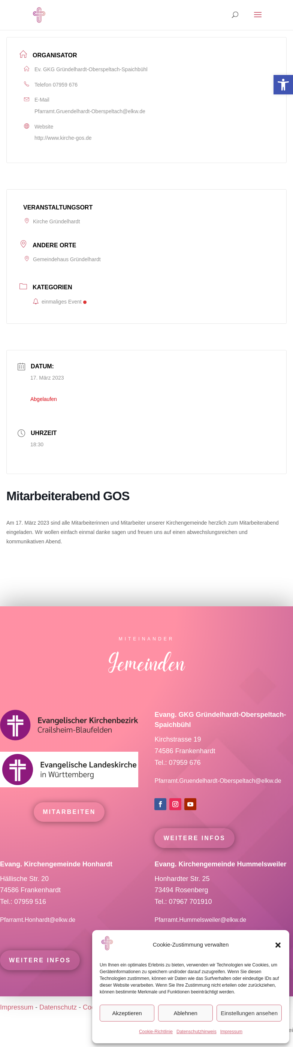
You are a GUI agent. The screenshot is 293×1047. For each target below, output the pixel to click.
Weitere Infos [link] (194, 851)
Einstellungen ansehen (249, 1013)
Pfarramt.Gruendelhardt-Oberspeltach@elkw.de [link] (89, 111)
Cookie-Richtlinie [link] (156, 1031)
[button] (278, 945)
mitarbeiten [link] (69, 826)
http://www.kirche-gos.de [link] (63, 138)
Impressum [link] (231, 1031)
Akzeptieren (127, 1013)
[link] (283, 84)
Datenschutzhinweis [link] (196, 1031)
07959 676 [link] (65, 85)
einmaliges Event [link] (60, 302)
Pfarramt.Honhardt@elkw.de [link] (38, 933)
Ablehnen (185, 1013)
